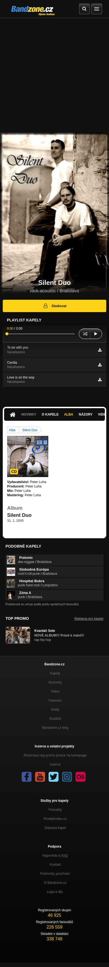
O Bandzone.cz (55, 883)
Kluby (55, 709)
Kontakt (55, 865)
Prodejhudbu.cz (55, 819)
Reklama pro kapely (89, 619)
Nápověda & (55, 855)
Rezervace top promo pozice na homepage (55, 755)
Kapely (55, 673)
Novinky (28, 414)
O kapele (50, 414)
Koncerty (55, 682)
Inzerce (55, 764)
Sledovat (54, 306)
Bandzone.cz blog (55, 728)
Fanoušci (55, 700)
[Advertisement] (54, 75)
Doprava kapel (55, 828)
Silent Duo (29, 430)
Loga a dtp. (55, 892)
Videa (55, 691)
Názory (86, 414)
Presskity (55, 810)
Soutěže (55, 719)
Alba (68, 414)
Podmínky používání (55, 874)
